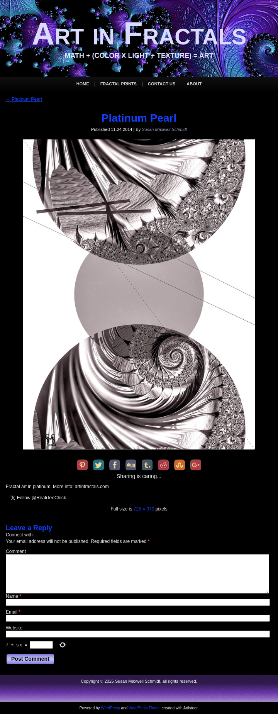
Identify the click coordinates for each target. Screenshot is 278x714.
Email (13, 612)
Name (13, 596)
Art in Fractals (139, 33)
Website (14, 628)
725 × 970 (144, 509)
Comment (16, 551)
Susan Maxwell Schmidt (164, 129)
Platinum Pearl (24, 99)
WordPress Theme (145, 708)
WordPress (110, 708)
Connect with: (20, 535)
